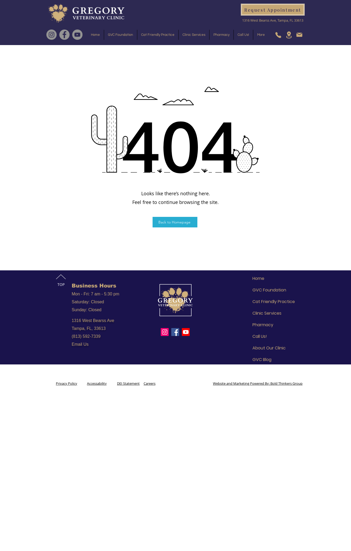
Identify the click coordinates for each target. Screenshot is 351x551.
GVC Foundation (269, 290)
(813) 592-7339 (86, 336)
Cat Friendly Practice (273, 302)
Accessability (97, 383)
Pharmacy (262, 325)
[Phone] (278, 35)
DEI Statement (128, 383)
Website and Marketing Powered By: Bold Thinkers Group (258, 383)
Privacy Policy (66, 383)
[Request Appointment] (273, 10)
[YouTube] (77, 35)
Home (258, 278)
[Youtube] (186, 332)
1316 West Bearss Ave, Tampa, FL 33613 (272, 20)
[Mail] (299, 35)
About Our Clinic (269, 348)
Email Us (80, 344)
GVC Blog (261, 360)
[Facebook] (64, 35)
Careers (149, 383)
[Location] (289, 35)
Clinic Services (266, 313)
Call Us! (259, 336)
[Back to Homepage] (175, 222)
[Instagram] (51, 35)
